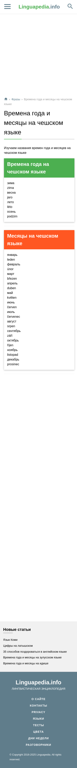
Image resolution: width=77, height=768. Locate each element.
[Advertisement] (38, 56)
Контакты (38, 705)
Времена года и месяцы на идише (25, 663)
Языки (38, 718)
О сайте (38, 699)
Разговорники (38, 744)
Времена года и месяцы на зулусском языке (32, 657)
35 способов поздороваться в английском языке (35, 651)
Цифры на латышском (18, 645)
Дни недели (38, 738)
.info (39, 7)
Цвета (38, 731)
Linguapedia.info (38, 682)
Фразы (16, 99)
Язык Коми (10, 639)
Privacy (38, 712)
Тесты (38, 725)
